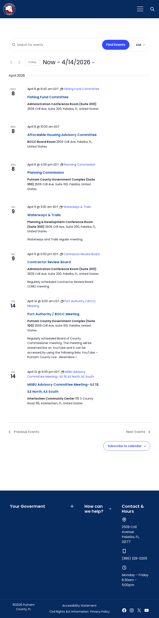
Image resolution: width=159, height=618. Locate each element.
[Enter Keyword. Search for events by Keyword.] (54, 44)
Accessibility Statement (79, 605)
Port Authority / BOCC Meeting (53, 314)
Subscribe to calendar (125, 446)
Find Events (115, 44)
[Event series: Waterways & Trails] (75, 207)
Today (32, 62)
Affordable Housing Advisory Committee (62, 134)
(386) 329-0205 (134, 558)
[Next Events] (19, 62)
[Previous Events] (11, 62)
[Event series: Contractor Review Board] (80, 254)
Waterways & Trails (44, 215)
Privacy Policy (100, 612)
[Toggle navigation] (140, 9)
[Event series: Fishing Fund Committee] (79, 89)
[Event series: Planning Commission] (77, 164)
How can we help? (98, 508)
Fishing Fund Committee (48, 97)
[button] (153, 9)
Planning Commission (45, 172)
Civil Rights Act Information (69, 612)
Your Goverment (42, 506)
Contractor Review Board (49, 262)
